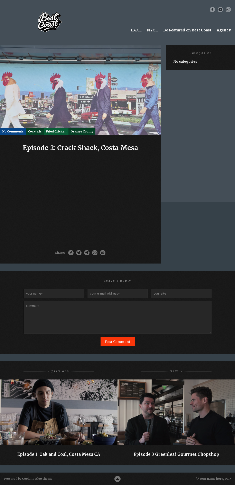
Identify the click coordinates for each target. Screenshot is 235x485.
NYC (151, 30)
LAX (134, 30)
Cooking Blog (32, 479)
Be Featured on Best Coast (187, 30)
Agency (224, 30)
